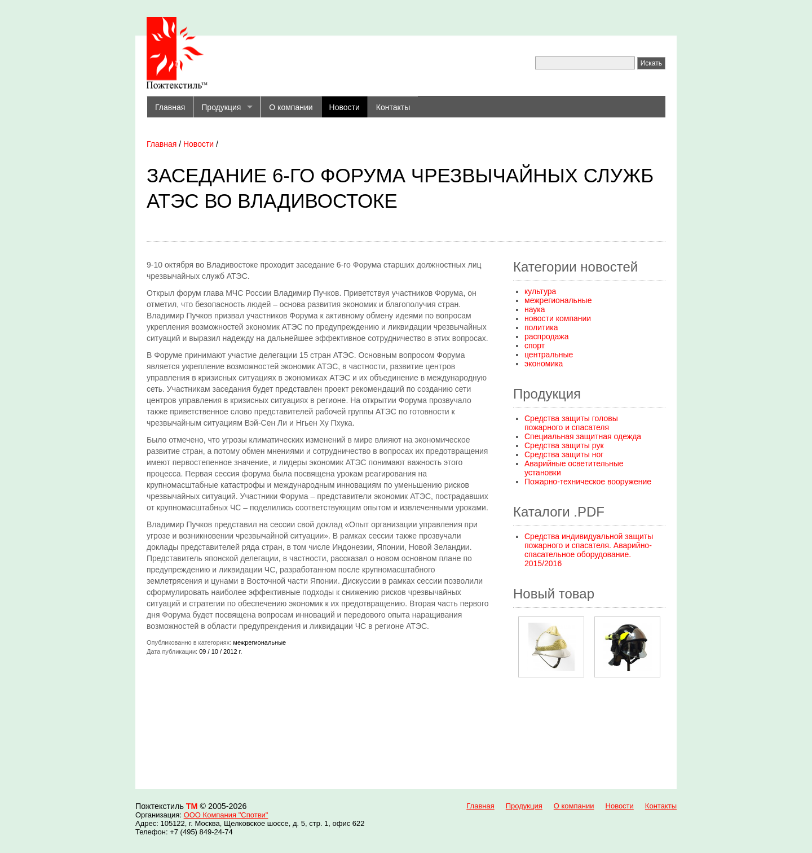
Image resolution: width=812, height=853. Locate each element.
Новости (344, 107)
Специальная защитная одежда (582, 436)
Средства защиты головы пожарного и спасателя (571, 423)
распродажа (546, 336)
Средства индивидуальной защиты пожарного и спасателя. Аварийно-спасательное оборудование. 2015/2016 (588, 550)
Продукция (221, 107)
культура (540, 291)
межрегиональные (558, 300)
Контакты (393, 107)
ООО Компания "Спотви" (226, 815)
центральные (548, 354)
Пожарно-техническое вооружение (587, 481)
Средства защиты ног (563, 454)
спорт (534, 345)
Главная (170, 107)
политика (541, 327)
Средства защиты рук (564, 445)
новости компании (557, 318)
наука (534, 309)
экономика (543, 363)
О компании (290, 107)
